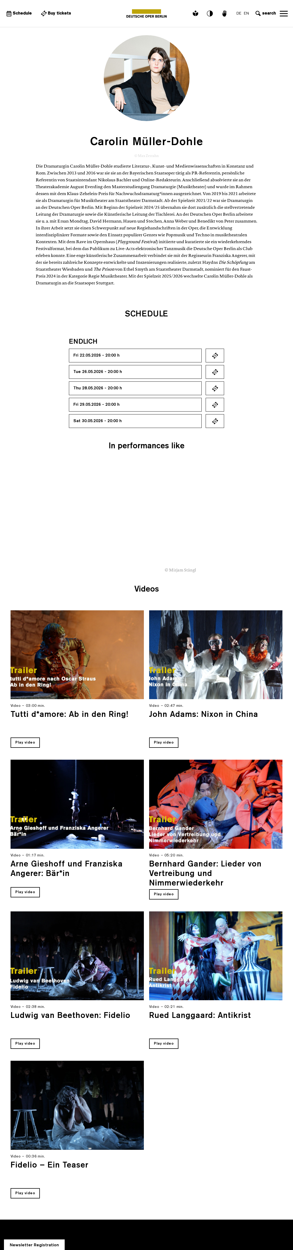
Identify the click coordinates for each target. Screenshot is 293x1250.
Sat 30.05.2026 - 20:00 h (97, 421)
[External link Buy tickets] (55, 13)
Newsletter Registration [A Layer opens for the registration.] (34, 1146)
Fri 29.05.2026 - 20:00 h (96, 405)
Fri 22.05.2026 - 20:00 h (96, 355)
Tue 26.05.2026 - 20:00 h (97, 372)
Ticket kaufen (215, 355)
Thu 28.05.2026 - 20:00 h (97, 388)
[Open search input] (265, 13)
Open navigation (284, 13)
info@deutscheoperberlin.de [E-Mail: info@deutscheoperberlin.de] (41, 1232)
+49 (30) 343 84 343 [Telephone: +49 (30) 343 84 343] (43, 1219)
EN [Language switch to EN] (246, 14)
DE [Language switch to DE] (239, 14)
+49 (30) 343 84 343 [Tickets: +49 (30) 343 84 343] (38, 1225)
